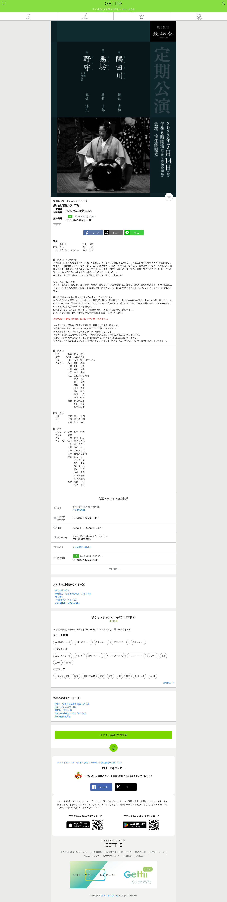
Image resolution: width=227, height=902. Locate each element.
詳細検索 (167, 683)
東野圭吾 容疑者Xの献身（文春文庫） (73, 593)
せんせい (59, 596)
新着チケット (138, 642)
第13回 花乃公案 (63, 710)
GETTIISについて (111, 856)
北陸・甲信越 (89, 676)
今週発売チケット (62, 642)
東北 (68, 676)
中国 (119, 676)
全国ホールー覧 (157, 852)
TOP (113, 749)
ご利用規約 (97, 852)
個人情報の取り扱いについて (73, 852)
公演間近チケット (120, 642)
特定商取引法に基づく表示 (118, 852)
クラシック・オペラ (115, 656)
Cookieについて (91, 856)
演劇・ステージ (94, 656)
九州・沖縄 (139, 676)
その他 (69, 662)
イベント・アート (136, 656)
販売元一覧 (140, 852)
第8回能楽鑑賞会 (63, 716)
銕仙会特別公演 (62, 590)
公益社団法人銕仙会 (82, 547)
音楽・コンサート (62, 656)
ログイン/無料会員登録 (114, 735)
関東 (76, 676)
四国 (128, 676)
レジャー (153, 656)
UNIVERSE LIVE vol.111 (67, 603)
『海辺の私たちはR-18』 (66, 600)
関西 (110, 676)
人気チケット (101, 642)
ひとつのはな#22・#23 (65, 707)
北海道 (58, 676)
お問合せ (128, 856)
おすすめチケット (83, 642)
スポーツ (79, 656)
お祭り (58, 662)
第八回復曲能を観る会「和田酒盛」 (71, 713)
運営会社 (140, 856)
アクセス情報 (79, 510)
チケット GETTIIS (109, 895)
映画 (164, 656)
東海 (102, 676)
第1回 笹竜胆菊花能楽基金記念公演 (72, 704)
